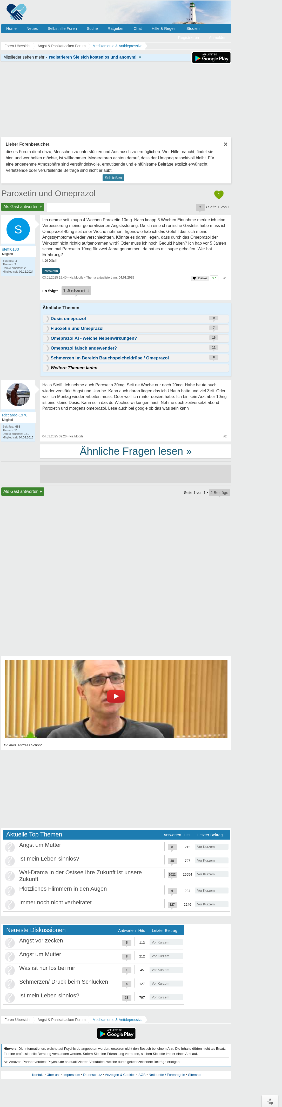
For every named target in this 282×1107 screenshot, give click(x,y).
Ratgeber (116, 28)
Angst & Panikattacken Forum (61, 1020)
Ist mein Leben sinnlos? (49, 858)
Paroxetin (51, 271)
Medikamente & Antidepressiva (118, 1020)
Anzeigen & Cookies (120, 1075)
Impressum (71, 1075)
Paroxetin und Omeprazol (48, 193)
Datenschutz (92, 1075)
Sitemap (194, 1075)
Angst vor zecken (41, 940)
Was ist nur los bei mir (47, 968)
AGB (141, 1075)
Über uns (54, 1075)
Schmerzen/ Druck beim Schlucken (63, 981)
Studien (193, 28)
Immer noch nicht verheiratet (55, 902)
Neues (32, 28)
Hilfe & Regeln (164, 28)
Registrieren (188, 37)
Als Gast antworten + (22, 206)
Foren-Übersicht (17, 1020)
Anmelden (217, 37)
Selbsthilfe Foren (62, 28)
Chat (137, 28)
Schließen (113, 177)
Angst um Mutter (40, 845)
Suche (92, 28)
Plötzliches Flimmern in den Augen (63, 888)
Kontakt (38, 1075)
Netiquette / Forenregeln (167, 1075)
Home (11, 28)
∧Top (270, 1101)
